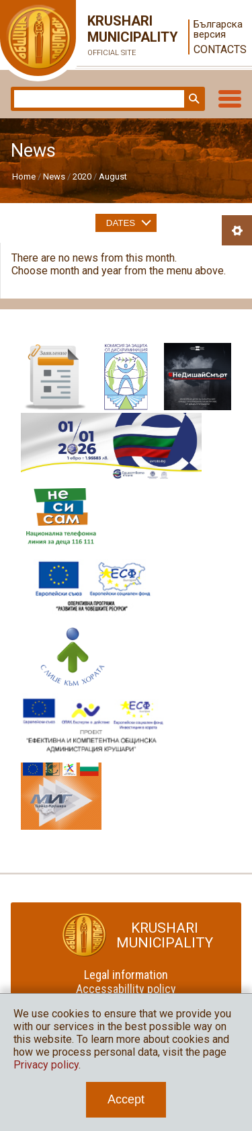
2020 (82, 176)
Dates (120, 223)
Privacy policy (46, 1064)
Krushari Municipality (121, 37)
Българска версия (217, 30)
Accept (126, 1099)
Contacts (217, 49)
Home (24, 176)
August (113, 176)
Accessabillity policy (126, 989)
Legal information (126, 975)
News (54, 176)
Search (193, 99)
